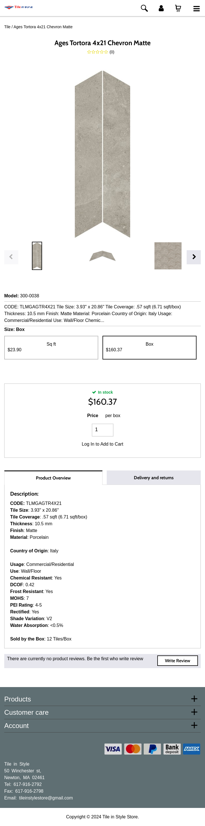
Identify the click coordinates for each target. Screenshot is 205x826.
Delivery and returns (154, 477)
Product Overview (53, 478)
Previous (11, 257)
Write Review (177, 660)
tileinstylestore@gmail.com (46, 797)
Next (194, 257)
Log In (88, 444)
